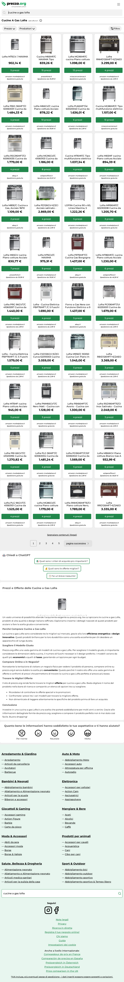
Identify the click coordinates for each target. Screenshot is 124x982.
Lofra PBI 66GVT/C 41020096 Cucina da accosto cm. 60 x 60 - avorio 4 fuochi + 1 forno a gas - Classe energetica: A (15, 454)
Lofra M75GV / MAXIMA (15, 56)
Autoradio (70, 772)
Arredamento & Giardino (19, 754)
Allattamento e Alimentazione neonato (27, 791)
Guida (62, 940)
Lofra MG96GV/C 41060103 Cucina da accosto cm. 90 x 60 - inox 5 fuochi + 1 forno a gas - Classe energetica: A (46, 157)
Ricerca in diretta (62, 928)
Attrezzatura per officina (79, 768)
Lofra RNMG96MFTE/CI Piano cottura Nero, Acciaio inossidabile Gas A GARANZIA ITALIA (78, 504)
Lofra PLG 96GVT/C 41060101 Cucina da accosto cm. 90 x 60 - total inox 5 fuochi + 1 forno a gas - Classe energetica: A (15, 504)
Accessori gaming (15, 814)
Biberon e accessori (16, 799)
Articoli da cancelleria (17, 764)
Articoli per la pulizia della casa (22, 881)
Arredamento (12, 759)
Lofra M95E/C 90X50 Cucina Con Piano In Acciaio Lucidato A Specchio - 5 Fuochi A (77, 355)
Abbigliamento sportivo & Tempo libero (88, 881)
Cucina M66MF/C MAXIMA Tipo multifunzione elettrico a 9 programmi (46, 58)
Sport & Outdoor (73, 863)
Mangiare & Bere (74, 808)
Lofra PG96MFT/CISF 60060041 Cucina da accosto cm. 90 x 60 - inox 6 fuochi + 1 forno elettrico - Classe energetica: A (77, 454)
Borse (8, 850)
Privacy (62, 923)
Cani (67, 850)
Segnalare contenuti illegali (62, 534)
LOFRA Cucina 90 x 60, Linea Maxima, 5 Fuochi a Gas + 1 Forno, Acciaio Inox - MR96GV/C (78, 206)
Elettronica (70, 781)
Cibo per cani (72, 854)
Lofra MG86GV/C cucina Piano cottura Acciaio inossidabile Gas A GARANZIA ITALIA (46, 504)
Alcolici (69, 818)
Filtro (115, 28)
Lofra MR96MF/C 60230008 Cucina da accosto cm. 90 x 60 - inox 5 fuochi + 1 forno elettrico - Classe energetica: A (109, 206)
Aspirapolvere (73, 799)
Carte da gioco (13, 826)
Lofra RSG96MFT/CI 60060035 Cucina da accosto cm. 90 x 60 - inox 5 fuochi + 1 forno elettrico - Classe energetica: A (14, 157)
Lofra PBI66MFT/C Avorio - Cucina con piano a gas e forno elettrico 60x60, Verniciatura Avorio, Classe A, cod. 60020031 (77, 405)
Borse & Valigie (13, 854)
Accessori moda (14, 846)
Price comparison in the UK (62, 971)
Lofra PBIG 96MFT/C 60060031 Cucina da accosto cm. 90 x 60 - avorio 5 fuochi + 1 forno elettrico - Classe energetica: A (15, 107)
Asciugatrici (71, 795)
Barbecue (10, 772)
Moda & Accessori (14, 836)
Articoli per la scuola (16, 795)
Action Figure (12, 818)
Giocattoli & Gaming (16, 808)
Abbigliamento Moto (77, 759)
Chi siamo (62, 936)
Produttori (27, 28)
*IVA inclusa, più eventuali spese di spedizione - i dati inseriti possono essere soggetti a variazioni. (62, 977)
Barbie (8, 822)
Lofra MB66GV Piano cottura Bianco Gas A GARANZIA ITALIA (109, 454)
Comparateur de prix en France (62, 954)
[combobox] (64, 12)
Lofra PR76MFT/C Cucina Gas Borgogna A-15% (77, 256)
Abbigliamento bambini (19, 787)
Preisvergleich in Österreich (62, 962)
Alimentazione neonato (18, 869)
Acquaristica (72, 846)
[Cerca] (4, 12)
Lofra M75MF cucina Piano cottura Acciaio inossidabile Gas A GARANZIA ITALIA (15, 405)
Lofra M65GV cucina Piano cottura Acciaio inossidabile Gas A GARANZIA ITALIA (15, 256)
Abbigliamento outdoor (79, 873)
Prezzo (9, 28)
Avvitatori (10, 768)
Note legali (62, 919)
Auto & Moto (71, 754)
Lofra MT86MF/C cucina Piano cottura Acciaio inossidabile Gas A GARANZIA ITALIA (109, 256)
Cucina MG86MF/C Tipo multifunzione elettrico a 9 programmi (109, 107)
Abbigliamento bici (76, 869)
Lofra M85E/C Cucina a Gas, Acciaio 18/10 (15, 206)
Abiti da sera (12, 842)
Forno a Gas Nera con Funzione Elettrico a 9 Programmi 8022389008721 (77, 306)
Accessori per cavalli (76, 842)
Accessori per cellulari (77, 787)
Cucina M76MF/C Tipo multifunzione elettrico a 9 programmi (77, 157)
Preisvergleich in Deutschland (62, 966)
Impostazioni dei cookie (62, 944)
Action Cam (71, 791)
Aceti (68, 814)
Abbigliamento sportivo (79, 877)
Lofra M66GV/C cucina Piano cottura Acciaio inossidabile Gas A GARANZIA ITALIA (46, 107)
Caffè (68, 826)
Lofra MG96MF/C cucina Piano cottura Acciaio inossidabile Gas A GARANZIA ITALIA (78, 58)
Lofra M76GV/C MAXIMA (46, 256)
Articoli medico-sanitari (18, 877)
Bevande (70, 822)
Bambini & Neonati (15, 781)
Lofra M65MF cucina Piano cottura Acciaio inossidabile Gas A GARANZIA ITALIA (109, 157)
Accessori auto (73, 764)
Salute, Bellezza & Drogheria (22, 863)
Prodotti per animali (76, 836)
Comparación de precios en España (62, 958)
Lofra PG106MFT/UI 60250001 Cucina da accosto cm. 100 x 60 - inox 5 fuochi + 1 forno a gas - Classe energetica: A (109, 306)
